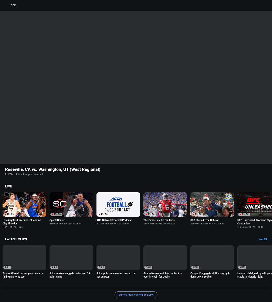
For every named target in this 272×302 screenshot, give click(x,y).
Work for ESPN (137, 285)
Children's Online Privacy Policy (122, 282)
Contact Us (90, 285)
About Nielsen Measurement (188, 282)
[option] (24, 183)
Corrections (157, 285)
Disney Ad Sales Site (112, 285)
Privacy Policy (52, 282)
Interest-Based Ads (156, 282)
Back (9, 5)
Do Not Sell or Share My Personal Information (51, 285)
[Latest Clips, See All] (264, 212)
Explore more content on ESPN (136, 267)
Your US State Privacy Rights (82, 282)
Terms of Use (32, 282)
